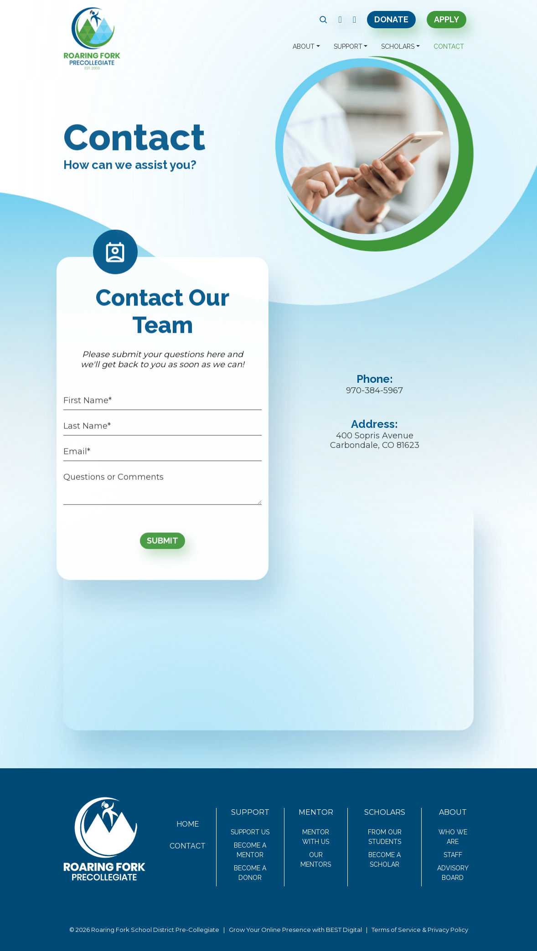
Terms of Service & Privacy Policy (420, 929)
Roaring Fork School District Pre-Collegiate (155, 929)
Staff (453, 854)
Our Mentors (315, 859)
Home (187, 824)
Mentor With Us (315, 836)
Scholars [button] (397, 46)
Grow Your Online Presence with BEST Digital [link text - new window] (295, 929)
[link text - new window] (339, 19)
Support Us (250, 832)
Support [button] (348, 46)
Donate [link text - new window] (391, 19)
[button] (323, 19)
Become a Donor (250, 872)
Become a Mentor (250, 850)
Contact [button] (449, 46)
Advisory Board (453, 872)
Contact (188, 846)
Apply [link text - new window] (446, 19)
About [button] (304, 46)
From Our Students (385, 836)
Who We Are (453, 836)
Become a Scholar (384, 859)
